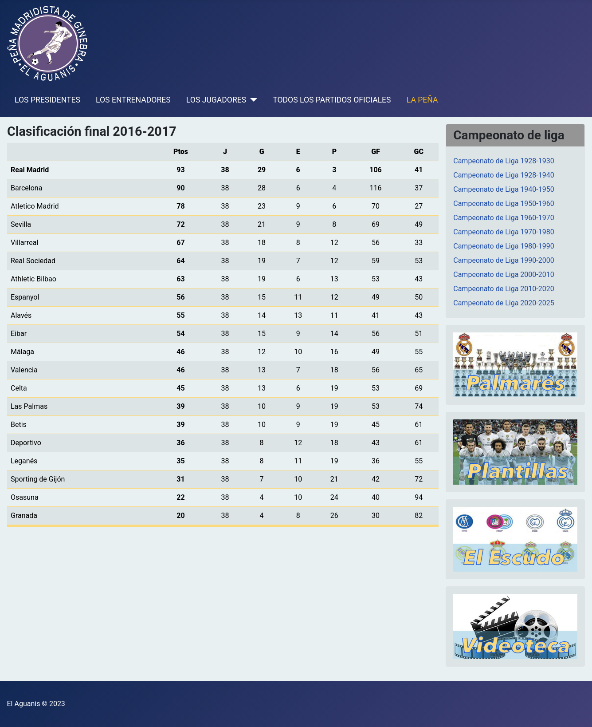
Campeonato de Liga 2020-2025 (503, 303)
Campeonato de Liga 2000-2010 (503, 274)
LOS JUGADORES (216, 99)
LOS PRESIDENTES (47, 99)
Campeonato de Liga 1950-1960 (503, 203)
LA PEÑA (422, 99)
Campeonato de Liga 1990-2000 (503, 260)
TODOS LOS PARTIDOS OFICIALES (332, 99)
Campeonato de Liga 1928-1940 (503, 175)
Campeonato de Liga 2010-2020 (503, 288)
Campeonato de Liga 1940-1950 (503, 189)
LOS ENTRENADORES (133, 99)
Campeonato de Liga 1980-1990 (503, 246)
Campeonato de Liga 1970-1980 (503, 232)
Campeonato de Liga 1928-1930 (503, 161)
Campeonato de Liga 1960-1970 (503, 217)
